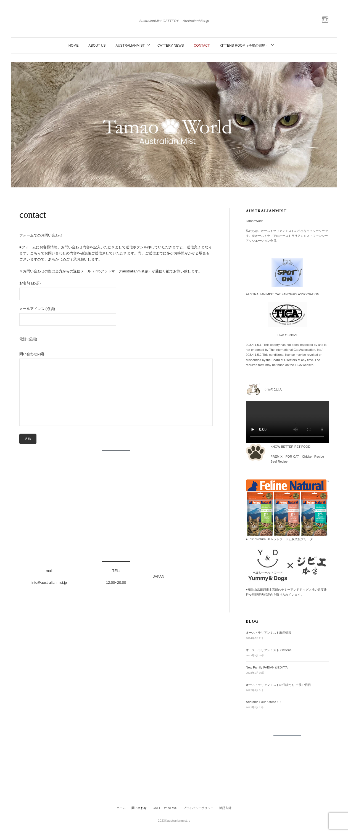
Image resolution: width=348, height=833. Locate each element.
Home (73, 45)
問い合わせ (139, 808)
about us (97, 45)
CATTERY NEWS (170, 45)
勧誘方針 (225, 808)
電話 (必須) (76, 339)
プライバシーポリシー (198, 808)
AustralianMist (130, 45)
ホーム (121, 808)
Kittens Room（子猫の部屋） (244, 45)
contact (202, 45)
